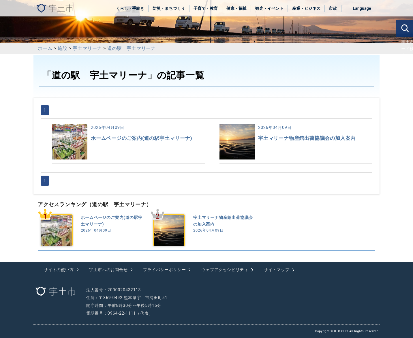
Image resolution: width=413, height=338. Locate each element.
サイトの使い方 (59, 269)
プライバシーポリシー (164, 269)
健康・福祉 (236, 8)
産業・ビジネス (306, 8)
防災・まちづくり (169, 8)
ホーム (45, 48)
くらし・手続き (130, 8)
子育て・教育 (206, 8)
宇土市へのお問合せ (108, 269)
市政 (333, 8)
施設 (62, 48)
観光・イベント (269, 8)
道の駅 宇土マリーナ (131, 48)
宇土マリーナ (87, 48)
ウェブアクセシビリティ (224, 269)
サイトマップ (277, 269)
